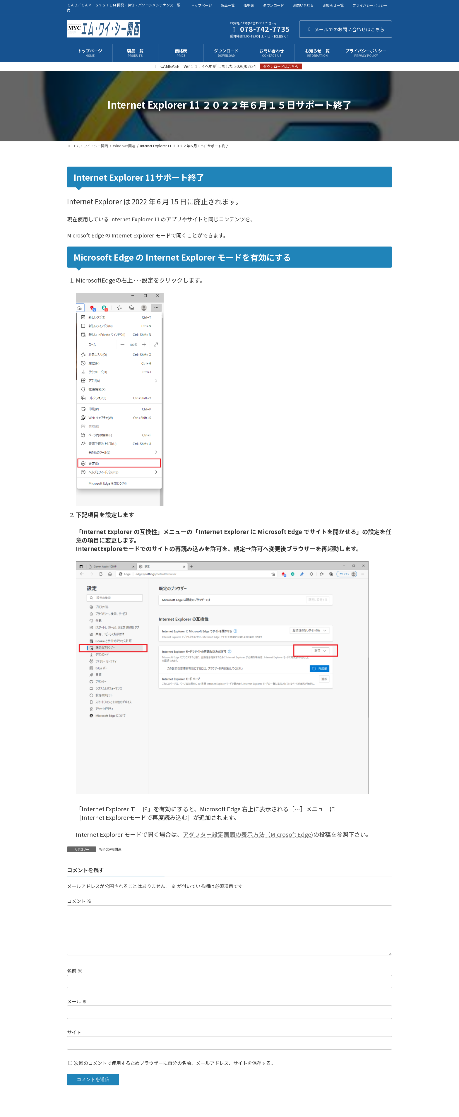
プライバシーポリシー (370, 5)
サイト (74, 1041)
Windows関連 (110, 848)
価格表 (249, 5)
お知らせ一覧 (333, 5)
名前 (74, 980)
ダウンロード (273, 5)
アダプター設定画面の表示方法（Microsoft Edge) (248, 834)
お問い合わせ (303, 5)
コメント (79, 901)
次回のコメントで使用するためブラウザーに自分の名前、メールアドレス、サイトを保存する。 (174, 1072)
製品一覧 (228, 5)
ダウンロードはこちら (280, 66)
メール (77, 1010)
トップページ (201, 5)
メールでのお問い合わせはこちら (345, 29)
